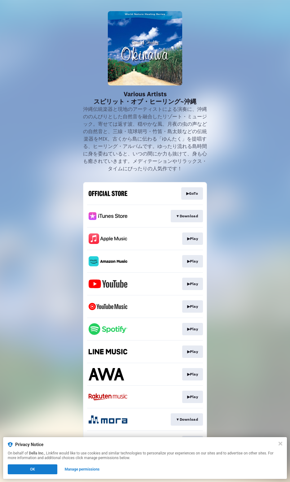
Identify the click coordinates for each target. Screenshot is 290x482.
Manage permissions (82, 469)
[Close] (280, 444)
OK (32, 469)
